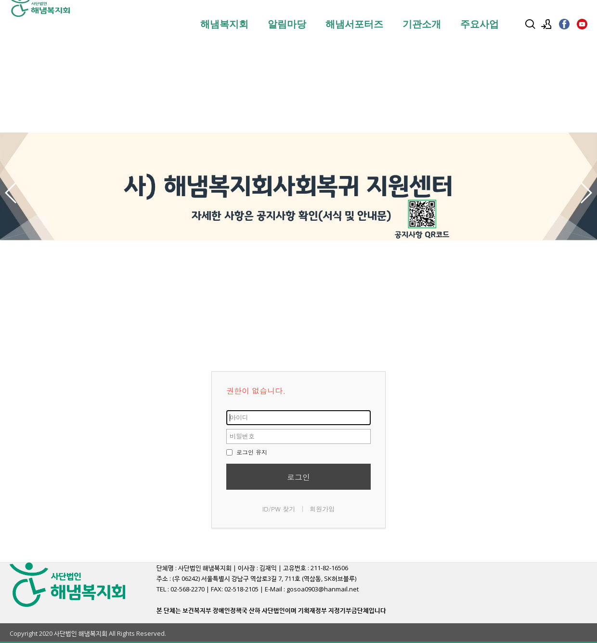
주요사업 (479, 24)
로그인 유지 (246, 452)
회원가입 (322, 508)
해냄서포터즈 (354, 24)
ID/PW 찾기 (279, 508)
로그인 (298, 476)
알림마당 (287, 24)
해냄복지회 (224, 24)
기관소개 (421, 24)
